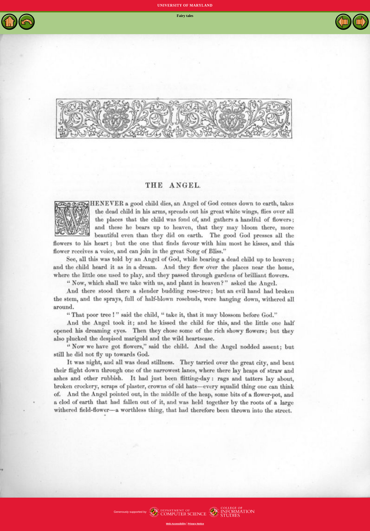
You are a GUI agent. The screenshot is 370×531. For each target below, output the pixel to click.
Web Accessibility (176, 523)
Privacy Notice (196, 523)
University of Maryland (184, 5)
